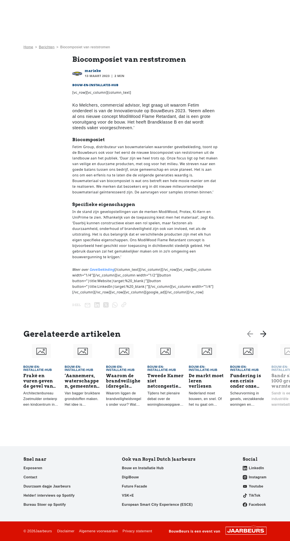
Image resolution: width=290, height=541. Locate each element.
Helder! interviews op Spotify (49, 495)
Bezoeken (31, 6)
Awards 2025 (255, 20)
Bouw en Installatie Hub (143, 468)
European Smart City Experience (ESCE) (157, 504)
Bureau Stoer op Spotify (45, 504)
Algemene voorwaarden (98, 531)
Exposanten (226, 20)
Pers (62, 6)
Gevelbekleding (102, 269)
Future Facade (134, 486)
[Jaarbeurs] (246, 530)
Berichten (47, 47)
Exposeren (48, 6)
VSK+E (128, 495)
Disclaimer (65, 531)
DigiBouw (130, 477)
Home (155, 20)
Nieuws (175, 20)
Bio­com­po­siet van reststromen (85, 47)
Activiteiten (199, 20)
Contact (242, 6)
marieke (93, 71)
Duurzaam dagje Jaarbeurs (47, 486)
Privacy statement (137, 531)
